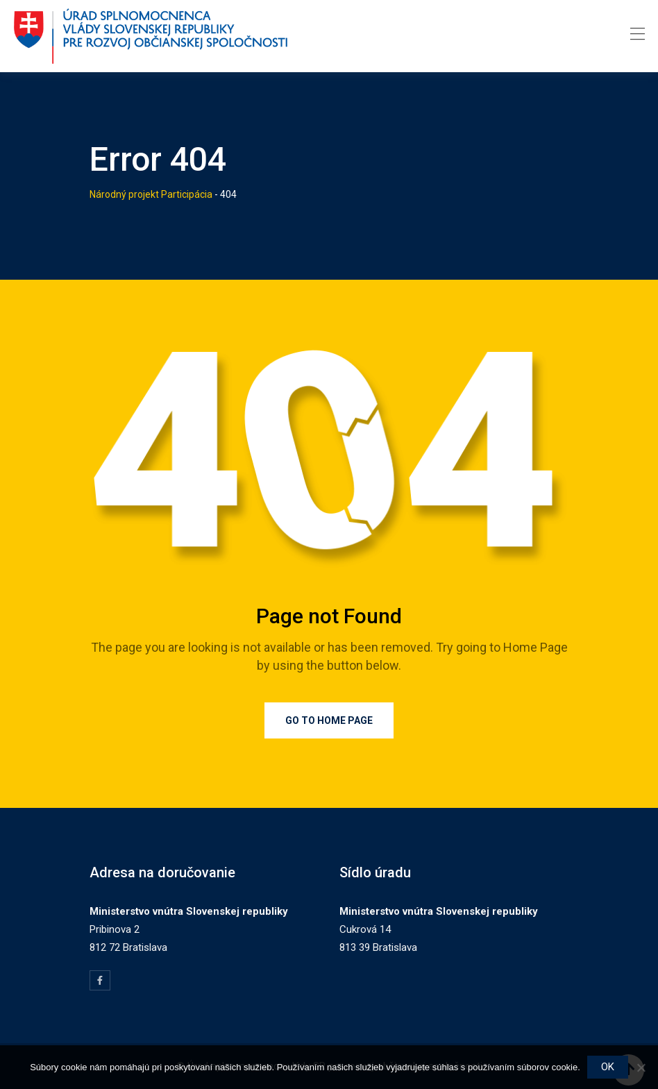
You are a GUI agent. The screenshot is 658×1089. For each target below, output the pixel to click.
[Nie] (641, 1067)
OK (607, 1067)
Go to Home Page (329, 720)
